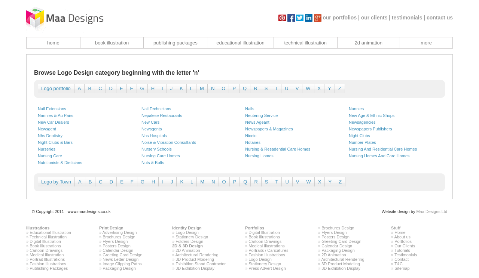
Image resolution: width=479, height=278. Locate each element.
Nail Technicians (156, 108)
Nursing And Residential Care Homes (383, 149)
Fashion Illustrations (48, 264)
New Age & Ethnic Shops (371, 115)
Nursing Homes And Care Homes (379, 156)
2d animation (368, 43)
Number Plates (362, 142)
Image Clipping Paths (122, 264)
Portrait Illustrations (47, 259)
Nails (249, 108)
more (426, 43)
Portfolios (254, 228)
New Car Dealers (53, 122)
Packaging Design (119, 268)
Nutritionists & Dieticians (60, 162)
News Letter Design (120, 259)
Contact (401, 259)
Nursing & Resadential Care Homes (277, 149)
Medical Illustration (47, 255)
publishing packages (175, 43)
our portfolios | (341, 18)
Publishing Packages (49, 268)
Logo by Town (56, 182)
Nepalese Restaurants (161, 115)
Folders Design (189, 241)
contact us (440, 18)
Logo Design (187, 232)
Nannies (356, 108)
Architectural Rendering (197, 255)
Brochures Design (119, 237)
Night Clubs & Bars (55, 142)
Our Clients (404, 246)
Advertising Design (120, 232)
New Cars (150, 122)
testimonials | (408, 18)
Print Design (111, 228)
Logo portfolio (56, 88)
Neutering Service (261, 115)
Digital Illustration (45, 241)
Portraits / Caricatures (268, 250)
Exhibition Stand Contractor (201, 264)
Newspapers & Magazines (269, 129)
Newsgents (151, 129)
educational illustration (240, 43)
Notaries (252, 142)
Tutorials (402, 250)
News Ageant (257, 122)
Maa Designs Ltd (431, 211)
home (53, 43)
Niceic (250, 135)
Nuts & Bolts (152, 162)
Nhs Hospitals (154, 135)
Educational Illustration (50, 232)
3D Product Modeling (195, 259)
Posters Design (117, 246)
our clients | (376, 18)
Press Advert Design (267, 268)
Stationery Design (192, 237)
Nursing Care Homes (160, 156)
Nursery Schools (156, 149)
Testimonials (405, 255)
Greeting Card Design (122, 255)
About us (402, 237)
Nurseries (46, 149)
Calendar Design (118, 250)
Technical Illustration (48, 237)
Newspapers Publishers (370, 129)
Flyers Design (115, 241)
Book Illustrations (45, 246)
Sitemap (401, 268)
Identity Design (187, 228)
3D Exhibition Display (195, 268)
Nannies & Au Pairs (55, 115)
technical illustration (305, 43)
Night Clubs (359, 135)
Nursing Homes (259, 156)
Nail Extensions (52, 108)
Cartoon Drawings (46, 250)
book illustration (112, 43)
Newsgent (47, 129)
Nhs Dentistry (50, 135)
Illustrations (37, 228)
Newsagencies (362, 122)
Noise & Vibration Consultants (168, 142)
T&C (398, 264)
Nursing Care (50, 156)
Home (399, 232)
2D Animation (188, 250)
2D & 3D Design (187, 246)
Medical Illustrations (266, 246)
